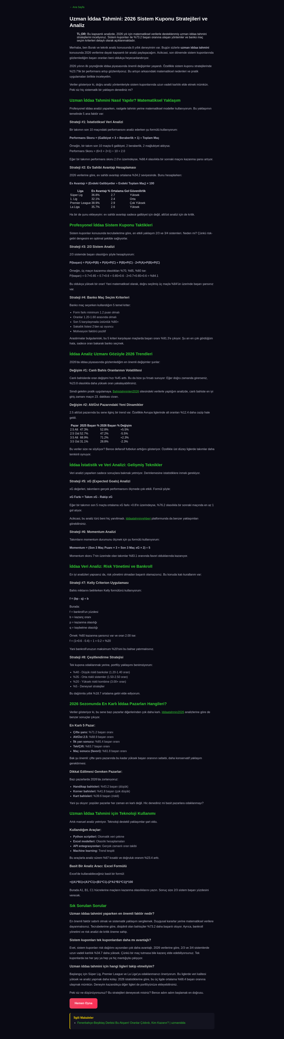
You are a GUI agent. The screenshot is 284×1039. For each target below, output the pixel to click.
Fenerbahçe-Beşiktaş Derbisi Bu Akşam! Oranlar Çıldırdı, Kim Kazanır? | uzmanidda (131, 1022)
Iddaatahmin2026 (173, 712)
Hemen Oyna (83, 1003)
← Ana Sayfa (77, 7)
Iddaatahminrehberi (138, 518)
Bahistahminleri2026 (126, 391)
